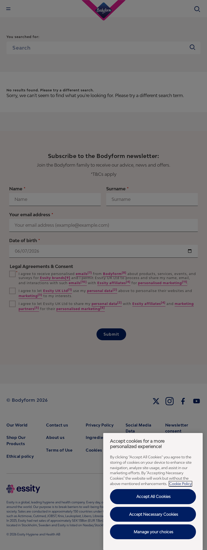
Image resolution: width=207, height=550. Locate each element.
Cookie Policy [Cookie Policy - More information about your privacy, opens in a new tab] (180, 484)
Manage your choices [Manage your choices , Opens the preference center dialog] (153, 532)
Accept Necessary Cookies (153, 514)
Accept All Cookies (153, 496)
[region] (153, 491)
